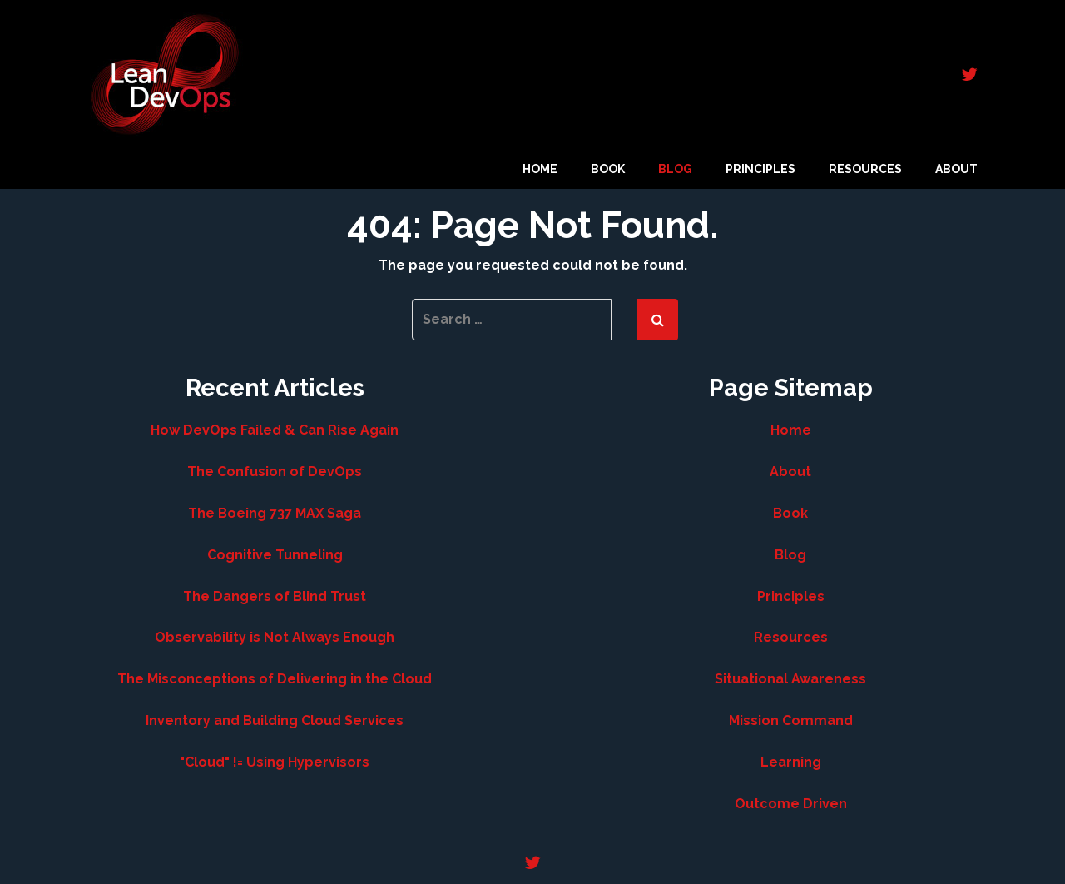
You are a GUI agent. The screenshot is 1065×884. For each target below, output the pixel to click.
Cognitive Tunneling (275, 555)
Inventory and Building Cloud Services (275, 720)
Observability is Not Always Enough (274, 637)
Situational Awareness (790, 679)
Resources (865, 169)
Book (608, 169)
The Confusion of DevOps (274, 471)
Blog (675, 169)
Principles (760, 169)
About (956, 169)
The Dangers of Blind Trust (274, 596)
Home (540, 169)
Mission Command (791, 720)
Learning (790, 762)
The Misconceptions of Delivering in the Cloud (274, 679)
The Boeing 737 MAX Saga (274, 513)
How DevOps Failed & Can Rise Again (275, 430)
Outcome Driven (791, 804)
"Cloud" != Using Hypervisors (274, 762)
